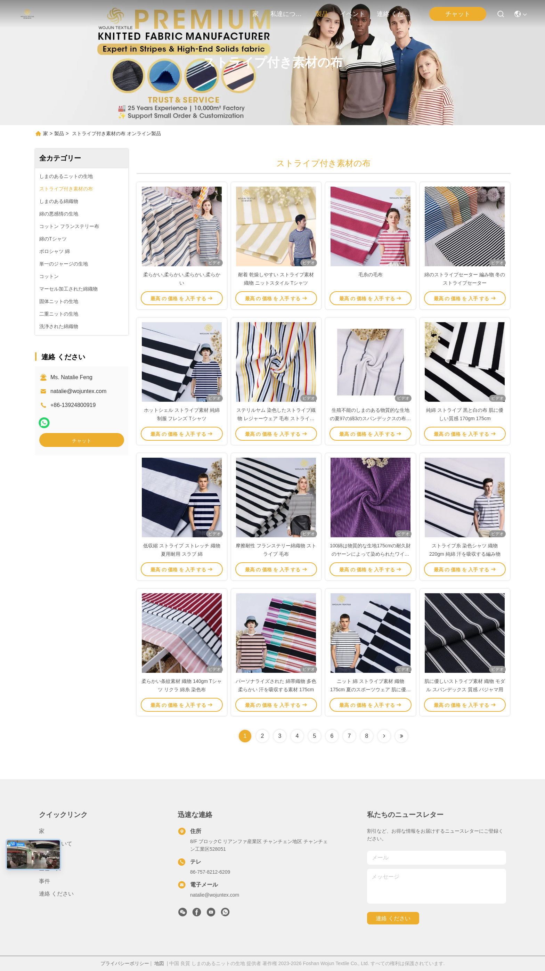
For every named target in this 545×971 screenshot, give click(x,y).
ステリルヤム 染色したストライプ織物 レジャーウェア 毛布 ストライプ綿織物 (276, 418)
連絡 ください (393, 13)
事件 (44, 881)
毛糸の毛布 (370, 274)
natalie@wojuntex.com (78, 391)
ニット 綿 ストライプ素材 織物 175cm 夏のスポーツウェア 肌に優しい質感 (370, 689)
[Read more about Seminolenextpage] (384, 736)
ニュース (50, 869)
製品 (322, 13)
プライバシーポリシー (124, 963)
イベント (352, 13)
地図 (159, 963)
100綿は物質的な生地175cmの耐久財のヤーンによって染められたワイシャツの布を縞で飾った (370, 554)
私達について (287, 13)
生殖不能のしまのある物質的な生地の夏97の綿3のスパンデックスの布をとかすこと (370, 418)
